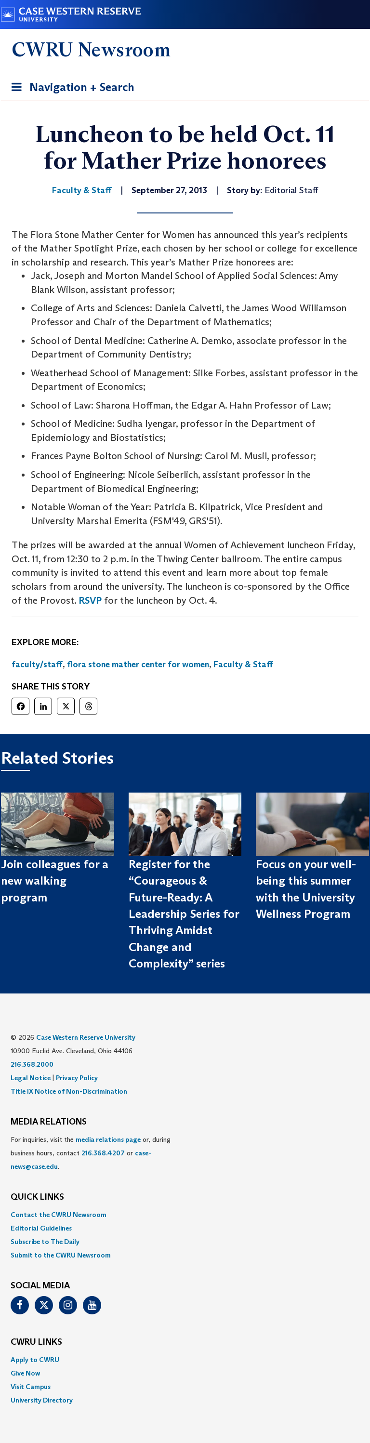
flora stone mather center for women (138, 664)
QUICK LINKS (37, 1197)
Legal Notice (31, 1077)
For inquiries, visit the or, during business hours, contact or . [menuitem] (91, 1153)
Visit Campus (31, 1386)
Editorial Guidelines (41, 1228)
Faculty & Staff (243, 664)
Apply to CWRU (35, 1359)
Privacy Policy (77, 1077)
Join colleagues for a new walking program (54, 880)
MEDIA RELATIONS (49, 1122)
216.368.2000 (32, 1064)
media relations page (108, 1139)
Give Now (25, 1373)
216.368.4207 (103, 1153)
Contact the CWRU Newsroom (58, 1214)
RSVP (90, 600)
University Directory (42, 1400)
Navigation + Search (69, 89)
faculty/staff (37, 664)
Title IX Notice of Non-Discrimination (69, 1091)
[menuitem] (185, 1214)
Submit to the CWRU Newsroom (61, 1255)
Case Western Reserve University (85, 1037)
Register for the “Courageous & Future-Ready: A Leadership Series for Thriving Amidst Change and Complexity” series (184, 913)
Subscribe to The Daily (45, 1241)
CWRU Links (36, 1342)
